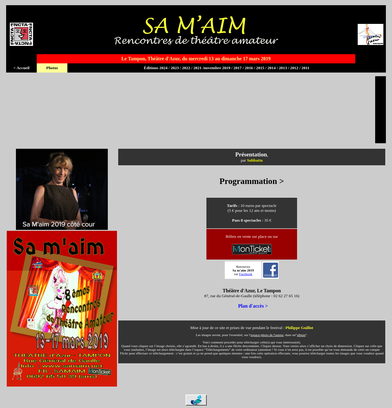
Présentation (251, 154)
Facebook (245, 274)
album (301, 335)
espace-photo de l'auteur (267, 335)
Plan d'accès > (253, 306)
